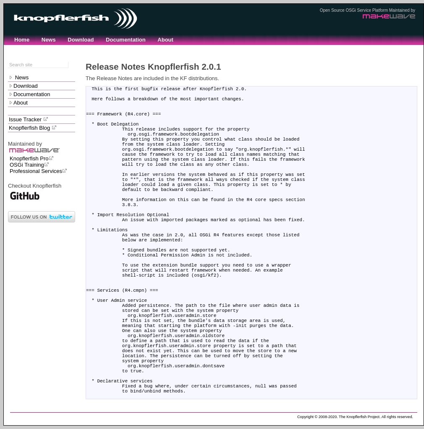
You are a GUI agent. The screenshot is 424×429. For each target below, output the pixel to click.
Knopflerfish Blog (33, 128)
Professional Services (38, 171)
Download (81, 40)
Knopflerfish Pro (32, 158)
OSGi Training (29, 165)
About (165, 40)
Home (21, 40)
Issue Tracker (28, 119)
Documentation (126, 40)
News (49, 40)
